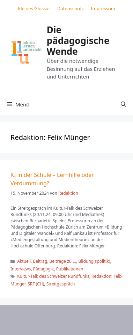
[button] (123, 104)
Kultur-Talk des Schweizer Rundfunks (53, 276)
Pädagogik (43, 269)
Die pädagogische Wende (78, 40)
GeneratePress (71, 323)
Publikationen (69, 269)
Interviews (20, 269)
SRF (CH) (36, 284)
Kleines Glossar (34, 8)
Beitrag (40, 261)
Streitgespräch (60, 284)
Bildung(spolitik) (94, 261)
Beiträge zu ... (63, 261)
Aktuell (24, 261)
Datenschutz (70, 8)
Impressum (103, 8)
